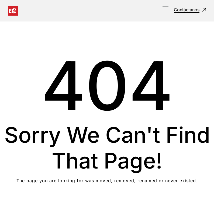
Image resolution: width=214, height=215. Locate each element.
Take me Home (107, 202)
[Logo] (13, 10)
